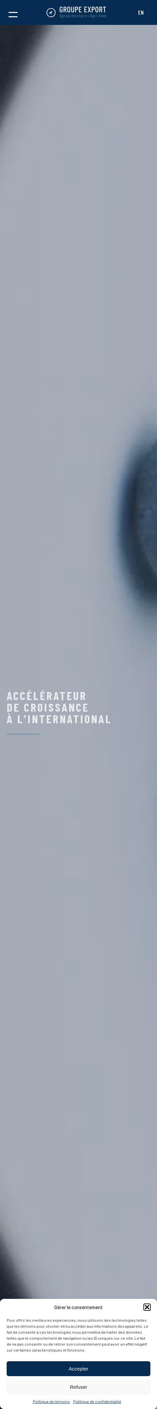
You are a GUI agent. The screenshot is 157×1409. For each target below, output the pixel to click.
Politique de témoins (51, 1401)
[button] (147, 1307)
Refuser (78, 1387)
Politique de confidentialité (97, 1401)
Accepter (78, 1369)
